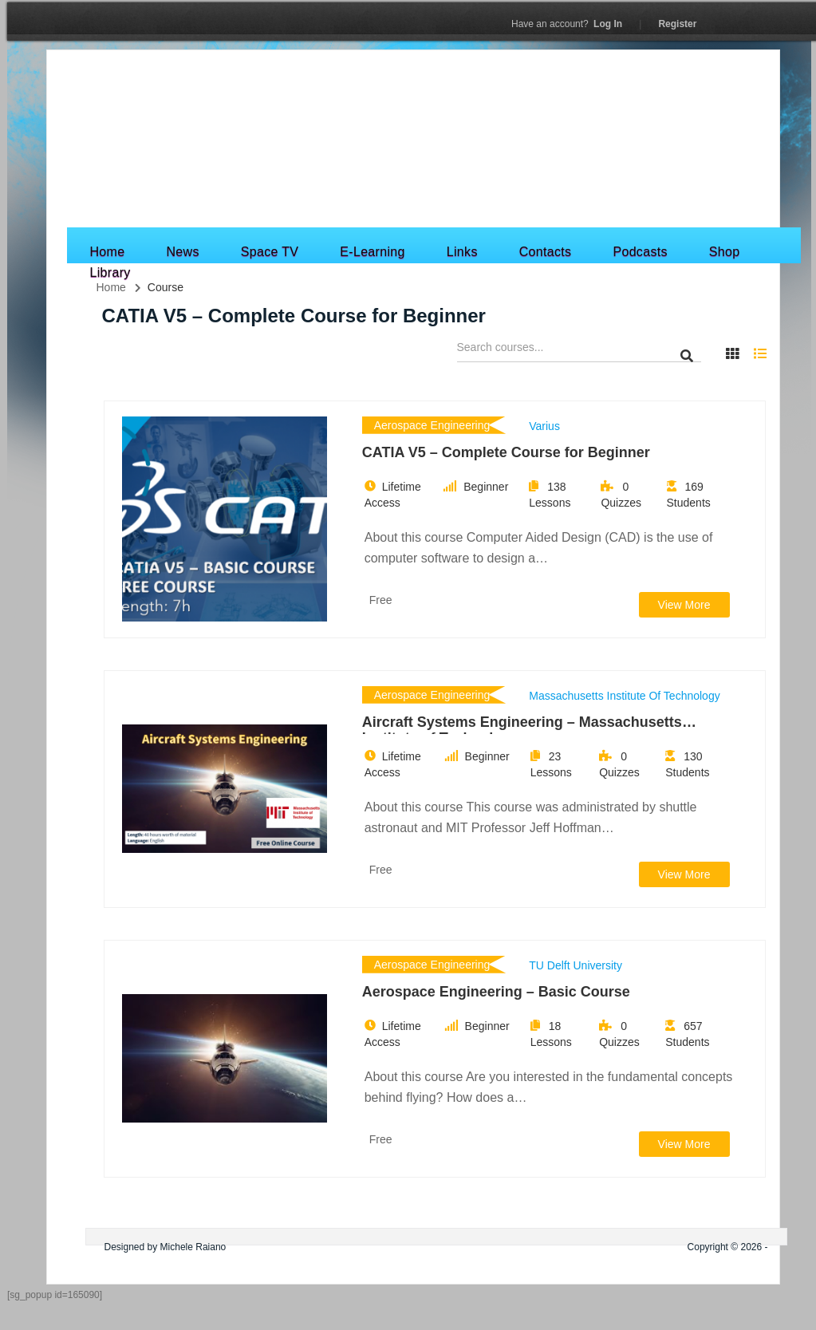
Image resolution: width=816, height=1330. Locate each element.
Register (677, 24)
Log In (566, 24)
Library (110, 272)
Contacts (545, 252)
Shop (724, 252)
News (182, 252)
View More (684, 604)
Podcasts (640, 252)
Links (462, 252)
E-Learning (372, 252)
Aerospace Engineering (432, 425)
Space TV (270, 252)
